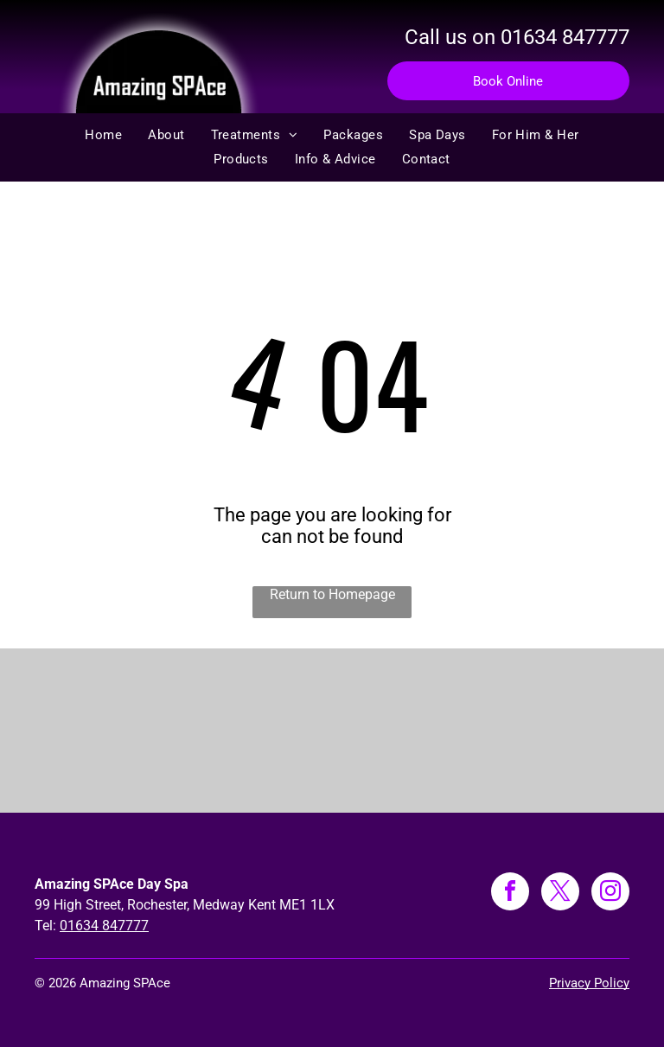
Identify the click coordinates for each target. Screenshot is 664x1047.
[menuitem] (103, 135)
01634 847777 (565, 37)
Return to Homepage (332, 594)
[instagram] (610, 893)
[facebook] (510, 893)
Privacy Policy (589, 983)
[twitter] (560, 893)
